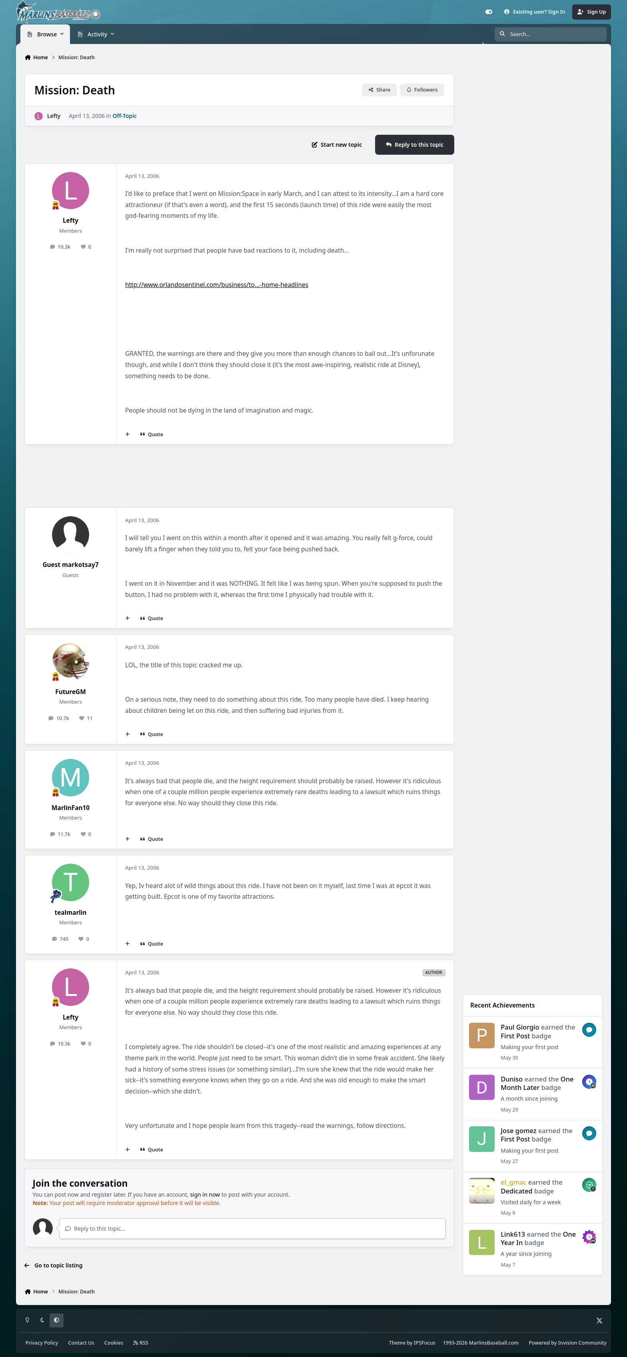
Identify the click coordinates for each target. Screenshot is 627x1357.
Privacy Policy (42, 1342)
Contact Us (81, 1342)
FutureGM (70, 692)
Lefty (53, 116)
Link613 (513, 1234)
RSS (140, 1342)
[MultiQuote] (127, 434)
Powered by (567, 1342)
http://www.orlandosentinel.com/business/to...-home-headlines (216, 285)
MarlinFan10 (71, 808)
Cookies (113, 1342)
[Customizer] (489, 12)
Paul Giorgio (520, 1027)
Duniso (512, 1079)
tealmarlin (71, 912)
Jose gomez (518, 1130)
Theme (397, 1342)
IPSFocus (424, 1342)
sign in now (205, 1194)
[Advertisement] (239, 476)
